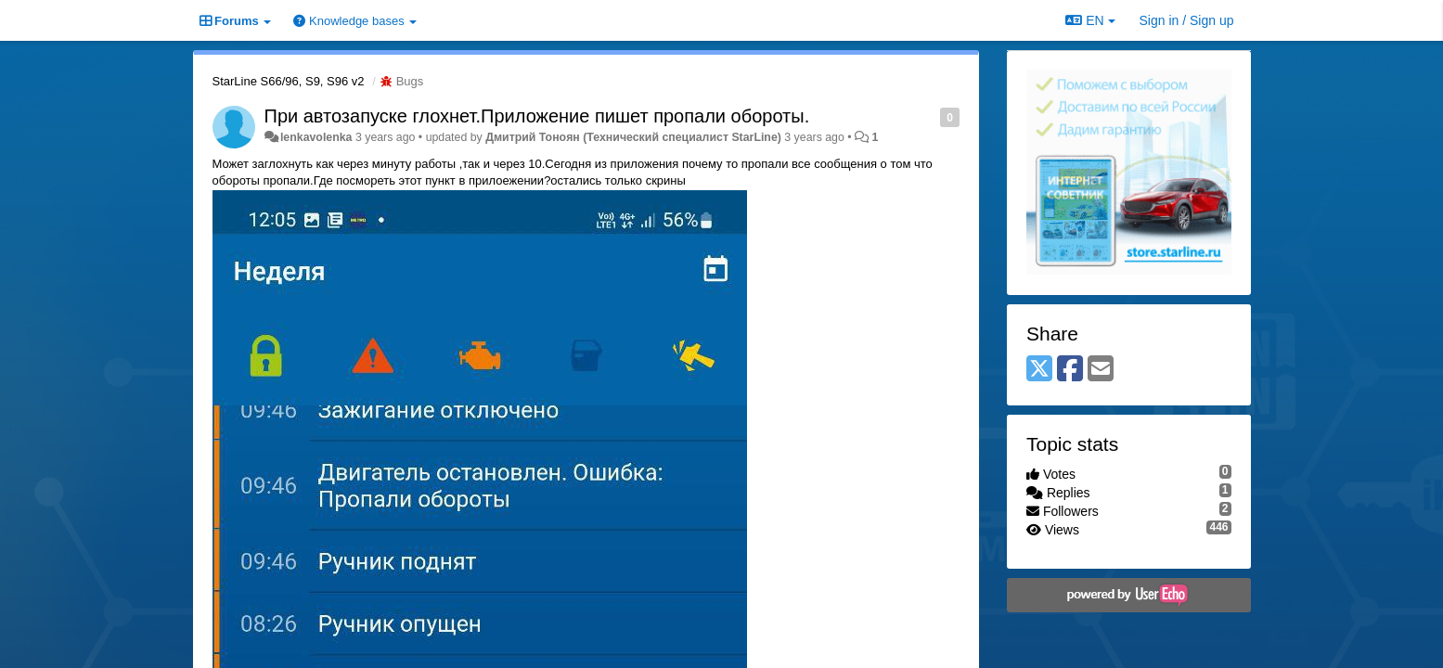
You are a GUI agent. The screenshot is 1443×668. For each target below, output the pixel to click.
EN (1089, 20)
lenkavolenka (316, 137)
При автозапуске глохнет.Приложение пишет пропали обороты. (537, 116)
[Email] (1101, 369)
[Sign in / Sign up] (1187, 20)
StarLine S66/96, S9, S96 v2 (289, 81)
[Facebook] (1070, 369)
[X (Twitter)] (1039, 369)
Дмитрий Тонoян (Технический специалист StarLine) (633, 137)
